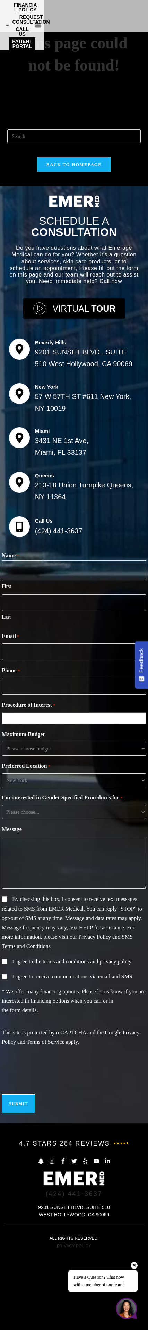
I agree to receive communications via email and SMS (72, 1051)
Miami (42, 506)
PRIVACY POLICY (74, 1321)
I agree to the (71, 1037)
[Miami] (19, 512)
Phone (11, 746)
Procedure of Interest (28, 780)
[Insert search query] (73, 211)
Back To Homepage (74, 239)
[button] (142, 14)
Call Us (44, 596)
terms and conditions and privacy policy (87, 1037)
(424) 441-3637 (58, 606)
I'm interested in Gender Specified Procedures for (62, 873)
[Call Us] (19, 601)
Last (6, 692)
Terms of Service (45, 1117)
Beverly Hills (50, 417)
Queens (44, 550)
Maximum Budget (23, 809)
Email (10, 711)
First (6, 661)
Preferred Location (26, 841)
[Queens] (19, 557)
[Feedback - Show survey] (141, 665)
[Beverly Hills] (19, 424)
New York (46, 462)
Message (12, 904)
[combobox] (75, 793)
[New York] (19, 468)
